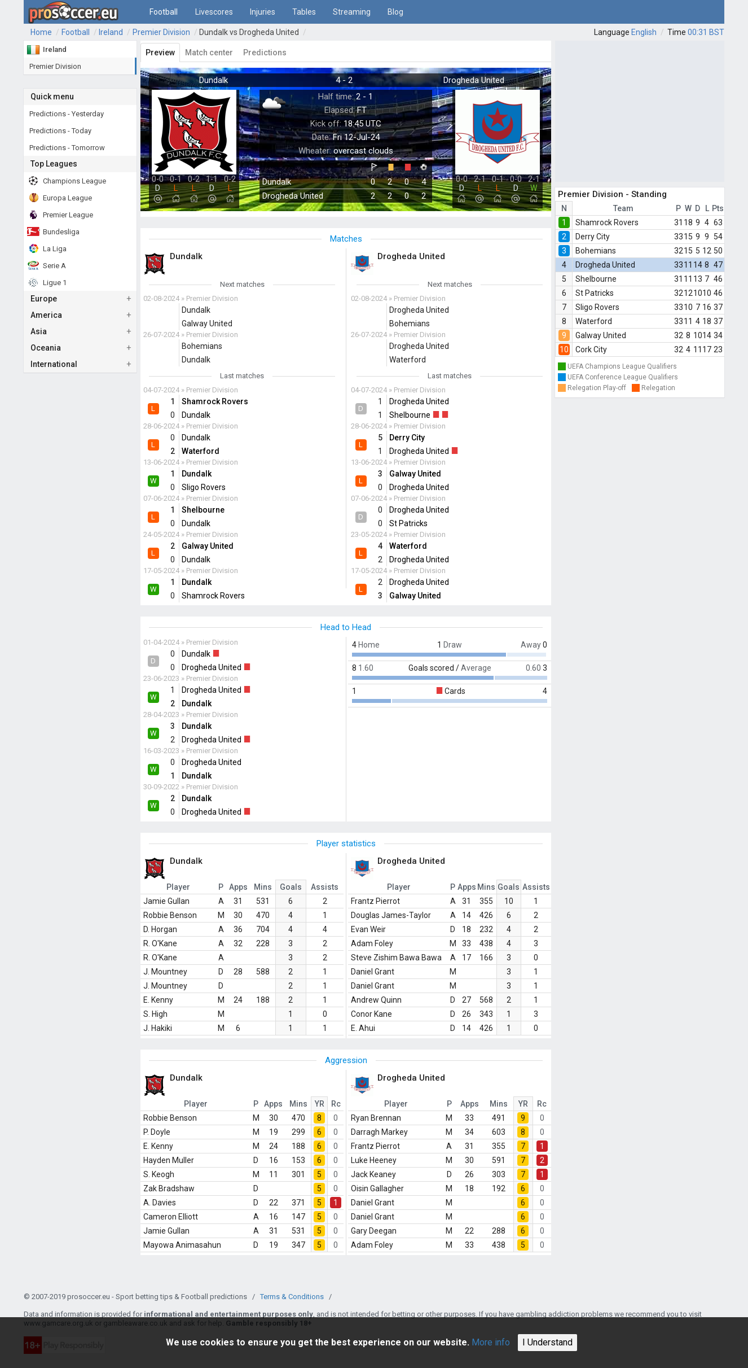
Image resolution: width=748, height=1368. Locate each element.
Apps (238, 886)
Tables (304, 11)
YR (319, 1103)
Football (163, 11)
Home (41, 32)
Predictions (265, 52)
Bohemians (595, 250)
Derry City (592, 236)
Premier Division (161, 32)
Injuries (262, 11)
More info (491, 1342)
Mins (263, 886)
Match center (209, 52)
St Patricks (594, 293)
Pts (718, 208)
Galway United (600, 335)
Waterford (593, 321)
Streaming (352, 11)
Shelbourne (596, 278)
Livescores (214, 11)
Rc (336, 1103)
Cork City (591, 349)
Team (623, 208)
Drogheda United (605, 264)
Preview (160, 52)
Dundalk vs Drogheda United (249, 32)
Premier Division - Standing (612, 194)
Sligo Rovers (597, 307)
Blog (395, 11)
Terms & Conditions (292, 1296)
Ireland (111, 32)
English (644, 32)
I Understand (547, 1342)
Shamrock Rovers (607, 222)
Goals (291, 886)
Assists (324, 886)
